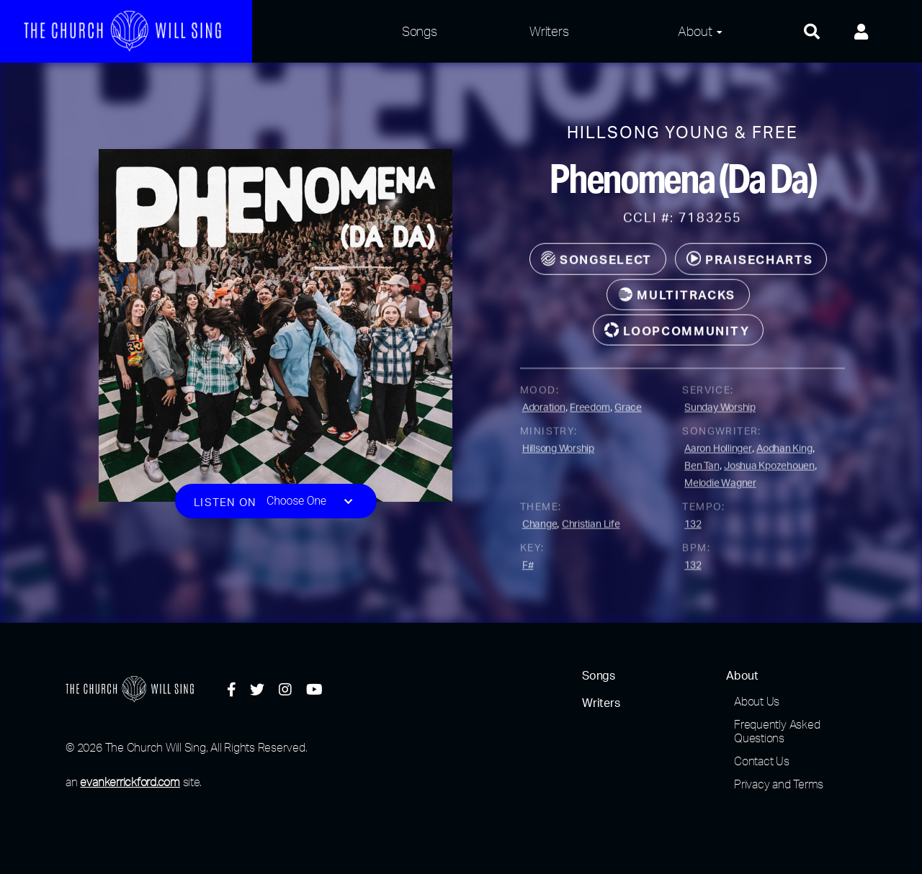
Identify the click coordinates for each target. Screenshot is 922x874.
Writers (548, 31)
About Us (756, 701)
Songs (419, 31)
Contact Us (761, 761)
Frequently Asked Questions (777, 731)
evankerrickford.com (129, 782)
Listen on (225, 508)
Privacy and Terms (778, 784)
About (695, 31)
